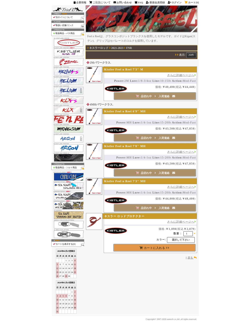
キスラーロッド (98, 47)
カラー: (161, 239)
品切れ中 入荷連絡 (155, 96)
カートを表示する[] (68, 244)
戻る (192, 257)
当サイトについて (68, 17)
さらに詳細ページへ (181, 75)
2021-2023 (117, 47)
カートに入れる (154, 247)
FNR (129, 47)
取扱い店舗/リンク (68, 25)
